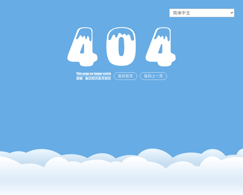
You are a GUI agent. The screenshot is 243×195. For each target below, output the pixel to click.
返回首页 (125, 76)
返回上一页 (153, 76)
